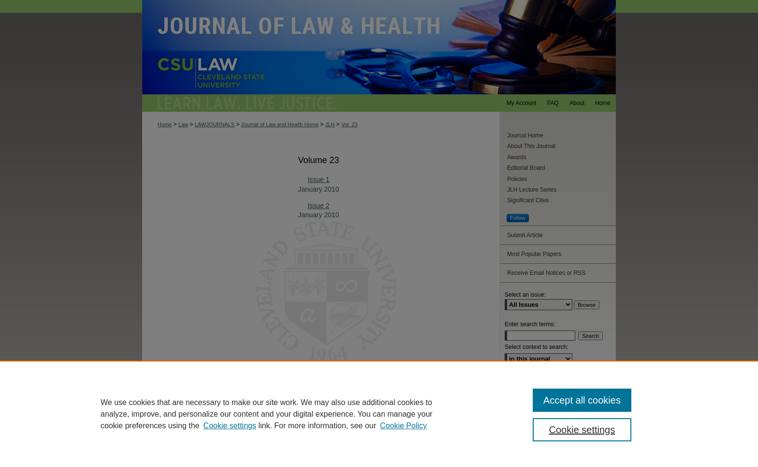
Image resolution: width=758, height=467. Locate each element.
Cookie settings (230, 426)
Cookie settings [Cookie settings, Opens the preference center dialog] (582, 429)
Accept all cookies (582, 400)
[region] (379, 414)
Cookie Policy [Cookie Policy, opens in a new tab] (403, 426)
